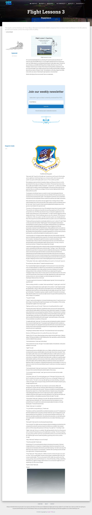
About (46, 503)
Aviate (41, 3)
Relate (71, 3)
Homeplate (33, 3)
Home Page (40, 503)
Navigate (50, 3)
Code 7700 (50, 512)
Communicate (61, 3)
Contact (52, 503)
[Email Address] (46, 102)
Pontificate (80, 3)
